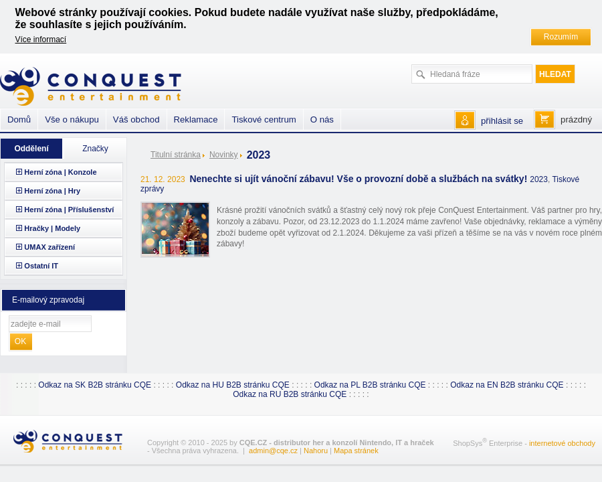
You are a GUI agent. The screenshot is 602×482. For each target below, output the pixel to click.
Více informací (41, 39)
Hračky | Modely (52, 228)
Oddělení (31, 148)
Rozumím (561, 37)
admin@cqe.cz (273, 451)
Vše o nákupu (72, 119)
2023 (539, 179)
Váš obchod (136, 119)
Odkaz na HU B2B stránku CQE (233, 385)
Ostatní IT (41, 266)
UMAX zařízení (49, 247)
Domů (19, 119)
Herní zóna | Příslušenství (69, 210)
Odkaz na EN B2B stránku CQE (506, 385)
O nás (322, 119)
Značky (95, 148)
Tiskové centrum (263, 119)
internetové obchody (562, 443)
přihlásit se (502, 121)
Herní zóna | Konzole (60, 172)
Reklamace (196, 119)
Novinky (223, 154)
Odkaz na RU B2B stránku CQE (289, 394)
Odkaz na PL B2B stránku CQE (370, 385)
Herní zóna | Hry (52, 191)
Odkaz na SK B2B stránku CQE (94, 385)
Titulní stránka (175, 154)
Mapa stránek (356, 451)
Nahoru (316, 451)
